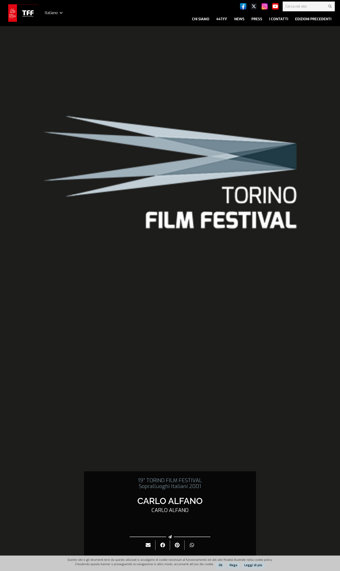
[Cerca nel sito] (309, 6)
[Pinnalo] (177, 545)
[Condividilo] (162, 545)
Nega (233, 565)
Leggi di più (253, 565)
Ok (221, 565)
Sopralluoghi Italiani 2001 (170, 486)
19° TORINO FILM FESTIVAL (170, 480)
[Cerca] (330, 6)
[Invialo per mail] (148, 545)
